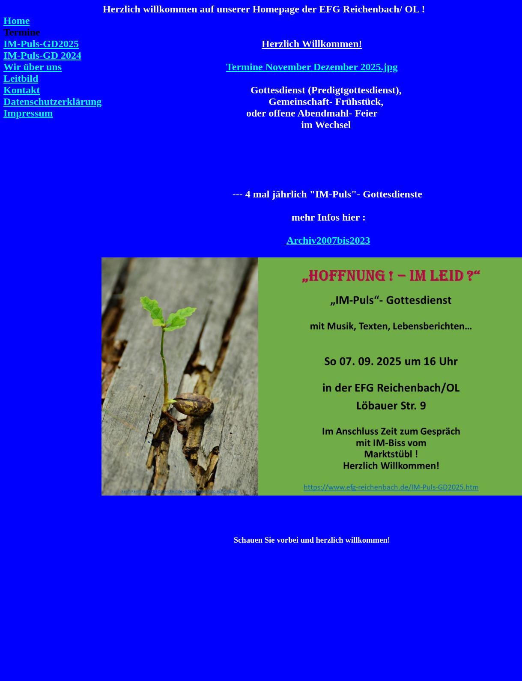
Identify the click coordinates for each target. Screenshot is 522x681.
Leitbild (20, 78)
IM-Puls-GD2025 (41, 43)
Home (16, 20)
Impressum (28, 113)
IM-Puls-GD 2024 (42, 55)
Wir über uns (32, 66)
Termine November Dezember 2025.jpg (312, 66)
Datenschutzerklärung (52, 101)
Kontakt (21, 90)
